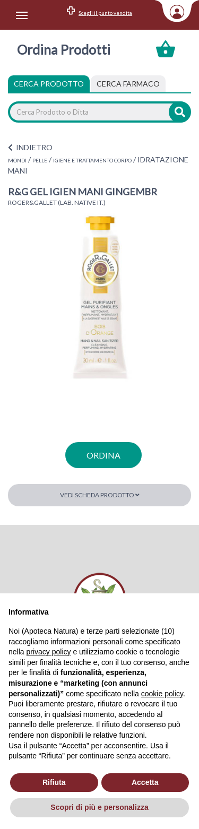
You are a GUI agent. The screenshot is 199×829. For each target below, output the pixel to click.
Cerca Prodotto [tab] (49, 83)
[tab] (128, 83)
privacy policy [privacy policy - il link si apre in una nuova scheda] (48, 651)
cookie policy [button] (162, 693)
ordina (103, 455)
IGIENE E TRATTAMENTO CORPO (92, 160)
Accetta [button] (145, 782)
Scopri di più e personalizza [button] (99, 807)
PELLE (39, 160)
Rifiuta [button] (54, 782)
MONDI (17, 160)
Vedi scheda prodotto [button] (100, 495)
